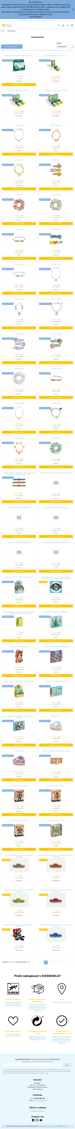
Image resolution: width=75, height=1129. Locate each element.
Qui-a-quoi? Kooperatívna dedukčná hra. (56, 646)
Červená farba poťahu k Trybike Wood (56, 507)
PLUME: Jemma (56, 403)
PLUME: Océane (19, 368)
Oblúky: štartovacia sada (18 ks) (56, 55)
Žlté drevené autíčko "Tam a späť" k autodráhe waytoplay (19, 890)
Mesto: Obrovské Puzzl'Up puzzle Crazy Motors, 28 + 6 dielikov (19, 716)
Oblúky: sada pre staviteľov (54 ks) (56, 90)
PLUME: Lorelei (19, 334)
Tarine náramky (19, 751)
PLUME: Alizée (56, 264)
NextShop (41, 1126)
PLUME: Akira (19, 264)
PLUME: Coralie (19, 299)
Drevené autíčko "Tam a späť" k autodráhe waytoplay (19, 856)
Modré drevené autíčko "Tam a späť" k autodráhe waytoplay (56, 925)
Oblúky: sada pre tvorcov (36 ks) (19, 90)
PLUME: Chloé (19, 229)
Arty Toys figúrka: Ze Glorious (56, 785)
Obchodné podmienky (37, 1111)
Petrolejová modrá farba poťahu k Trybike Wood (56, 473)
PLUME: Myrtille (19, 160)
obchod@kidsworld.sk (25, 20)
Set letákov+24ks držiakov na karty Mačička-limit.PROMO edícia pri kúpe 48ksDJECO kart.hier (56, 577)
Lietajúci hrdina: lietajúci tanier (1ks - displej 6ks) (19, 681)
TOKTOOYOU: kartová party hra (56, 681)
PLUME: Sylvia (19, 125)
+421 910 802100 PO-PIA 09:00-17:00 (46, 20)
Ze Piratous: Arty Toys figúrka (19, 785)
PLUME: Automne (56, 125)
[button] (59, 25)
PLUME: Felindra (19, 438)
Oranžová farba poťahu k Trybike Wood (56, 542)
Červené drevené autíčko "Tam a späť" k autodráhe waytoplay (56, 890)
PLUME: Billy (56, 438)
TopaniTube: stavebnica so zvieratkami (56, 612)
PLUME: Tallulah (56, 334)
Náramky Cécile (56, 716)
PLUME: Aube (56, 160)
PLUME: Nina (56, 229)
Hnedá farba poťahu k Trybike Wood (19, 542)
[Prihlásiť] (63, 25)
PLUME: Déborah (19, 403)
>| (71, 962)
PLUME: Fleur (19, 194)
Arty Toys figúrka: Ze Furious (19, 820)
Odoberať (67, 1065)
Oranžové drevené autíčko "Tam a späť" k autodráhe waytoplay (56, 856)
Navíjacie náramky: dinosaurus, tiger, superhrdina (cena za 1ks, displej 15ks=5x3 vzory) (19, 473)
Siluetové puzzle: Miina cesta (19, 646)
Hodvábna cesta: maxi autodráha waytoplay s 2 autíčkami (19, 925)
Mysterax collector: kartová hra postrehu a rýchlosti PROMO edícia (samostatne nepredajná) (19, 612)
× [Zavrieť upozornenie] (73, 9)
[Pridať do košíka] (19, 84)
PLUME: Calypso (56, 299)
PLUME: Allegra (56, 368)
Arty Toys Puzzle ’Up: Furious (56, 820)
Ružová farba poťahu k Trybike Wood (19, 507)
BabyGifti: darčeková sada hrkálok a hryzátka (56, 751)
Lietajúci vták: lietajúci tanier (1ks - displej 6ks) (18, 577)
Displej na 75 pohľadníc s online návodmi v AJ (19, 55)
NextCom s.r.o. (65, 1126)
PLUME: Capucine (56, 194)
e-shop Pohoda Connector (52, 1126)
